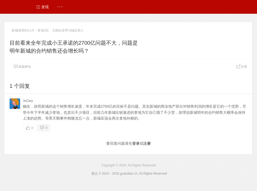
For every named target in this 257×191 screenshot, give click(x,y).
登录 (136, 143)
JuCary (28, 101)
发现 (42, 7)
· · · (59, 7)
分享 (241, 67)
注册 (147, 143)
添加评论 (22, 67)
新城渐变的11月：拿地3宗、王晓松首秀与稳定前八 (48, 30)
